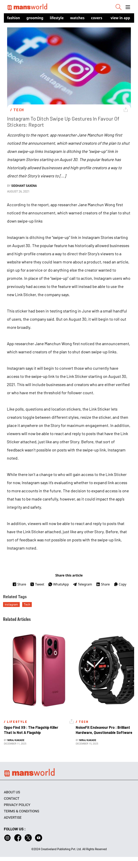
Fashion (13, 18)
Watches (77, 18)
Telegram (82, 584)
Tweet (37, 584)
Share (19, 584)
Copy (120, 584)
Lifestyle (57, 18)
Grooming (34, 18)
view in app (120, 18)
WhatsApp (58, 584)
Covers (96, 18)
